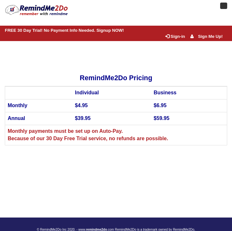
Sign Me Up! (206, 36)
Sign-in (175, 36)
